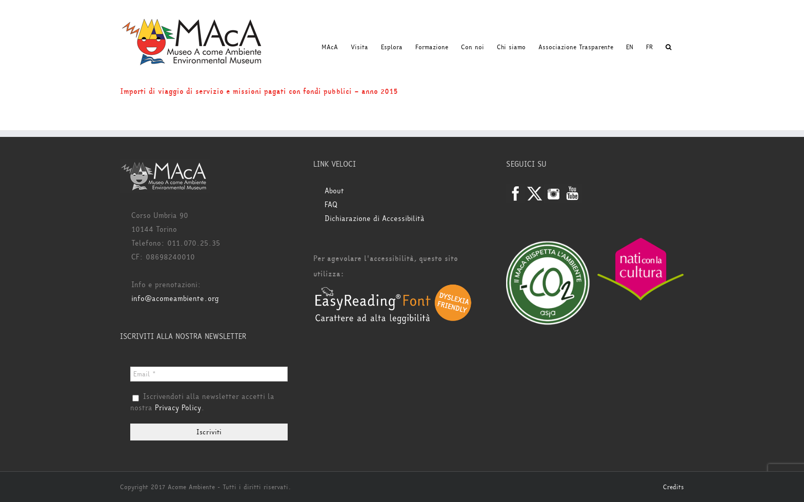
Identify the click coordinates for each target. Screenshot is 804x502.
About (334, 191)
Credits (673, 487)
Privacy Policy (178, 408)
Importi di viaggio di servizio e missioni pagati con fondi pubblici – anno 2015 (259, 91)
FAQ (331, 204)
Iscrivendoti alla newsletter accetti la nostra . (202, 402)
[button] (668, 47)
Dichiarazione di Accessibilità (375, 218)
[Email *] (209, 374)
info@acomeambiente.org (175, 298)
